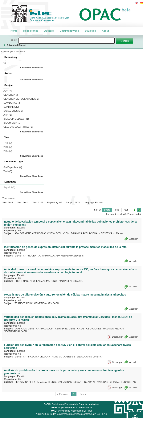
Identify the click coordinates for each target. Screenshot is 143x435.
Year (125, 209)
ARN (7, 115)
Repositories (30, 30)
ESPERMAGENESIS (73, 255)
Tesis (7, 171)
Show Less (37, 67)
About (105, 30)
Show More (25, 67)
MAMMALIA (11, 107)
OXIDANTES (79, 382)
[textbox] (66, 41)
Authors (49, 30)
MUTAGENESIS (13, 111)
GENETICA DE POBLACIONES (21, 99)
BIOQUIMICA (11, 123)
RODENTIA (34, 255)
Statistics (90, 30)
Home (13, 30)
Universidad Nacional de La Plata (71, 410)
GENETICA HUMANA (112, 233)
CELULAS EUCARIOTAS (18, 127)
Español (21, 227)
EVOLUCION (62, 233)
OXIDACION (64, 382)
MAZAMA (108, 328)
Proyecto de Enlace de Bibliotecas (71, 407)
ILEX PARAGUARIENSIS (43, 382)
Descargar (117, 337)
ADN (16, 233)
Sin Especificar (12, 167)
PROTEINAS (21, 281)
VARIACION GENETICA (27, 328)
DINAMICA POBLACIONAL (85, 233)
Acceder (133, 239)
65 (19, 230)
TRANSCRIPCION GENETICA (30, 303)
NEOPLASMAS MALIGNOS (44, 281)
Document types (69, 30)
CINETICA (98, 356)
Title (117, 209)
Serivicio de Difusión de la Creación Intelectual (71, 404)
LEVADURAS (12, 103)
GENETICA (10, 95)
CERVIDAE (61, 328)
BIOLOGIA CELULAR (16, 119)
